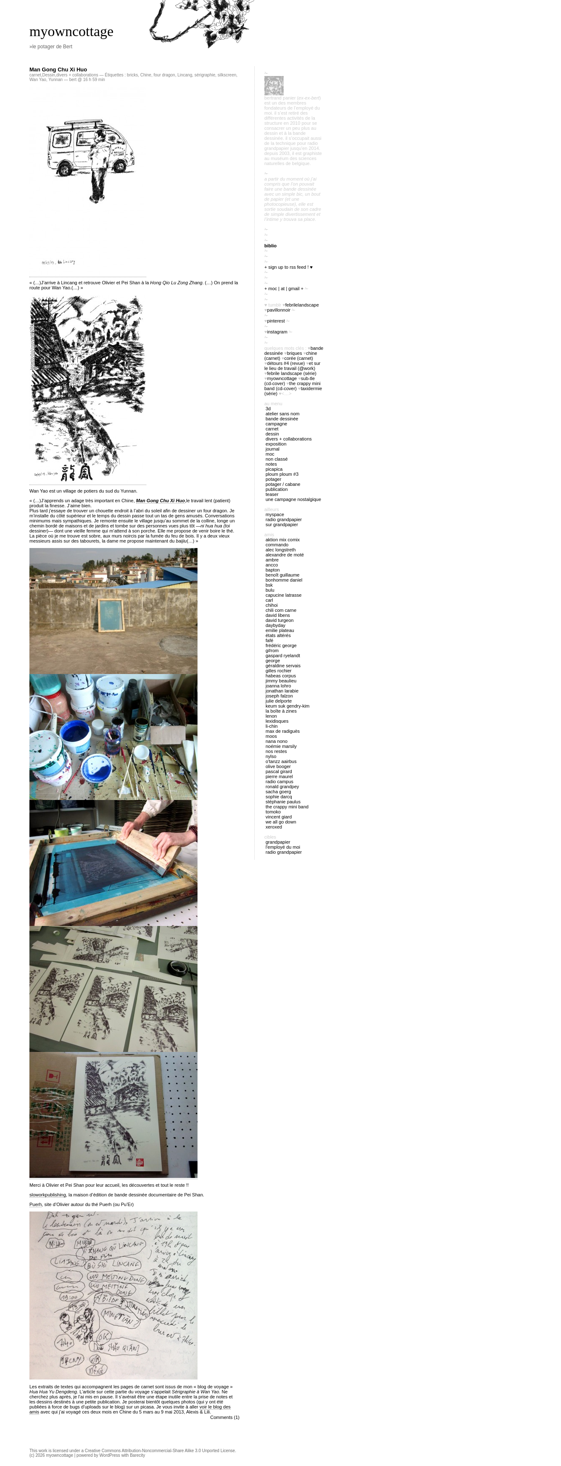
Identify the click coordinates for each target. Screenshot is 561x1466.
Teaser (272, 494)
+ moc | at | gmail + (283, 288)
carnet (35, 75)
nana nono (276, 741)
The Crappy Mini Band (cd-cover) (292, 386)
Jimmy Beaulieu (281, 680)
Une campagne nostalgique (293, 499)
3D (268, 408)
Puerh (35, 1204)
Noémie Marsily (281, 746)
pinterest (276, 320)
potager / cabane (283, 484)
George (273, 660)
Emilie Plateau (280, 630)
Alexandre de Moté (285, 554)
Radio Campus (279, 781)
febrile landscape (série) (291, 373)
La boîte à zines (281, 710)
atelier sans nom (283, 413)
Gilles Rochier (279, 670)
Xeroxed (274, 826)
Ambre (272, 559)
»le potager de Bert (50, 47)
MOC (270, 453)
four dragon (164, 75)
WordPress (110, 1455)
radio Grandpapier (284, 519)
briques (294, 353)
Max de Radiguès (283, 731)
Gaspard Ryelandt (283, 655)
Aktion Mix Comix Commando (283, 542)
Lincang (184, 75)
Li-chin (272, 726)
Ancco (272, 564)
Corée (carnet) (298, 358)
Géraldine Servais (283, 665)
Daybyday (275, 625)
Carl (269, 600)
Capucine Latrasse (284, 595)
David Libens (278, 615)
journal (272, 448)
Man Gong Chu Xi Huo (58, 69)
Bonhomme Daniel (284, 579)
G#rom (272, 650)
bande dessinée (282, 418)
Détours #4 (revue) (286, 363)
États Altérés (278, 635)
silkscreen (227, 75)
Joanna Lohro (278, 685)
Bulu (270, 590)
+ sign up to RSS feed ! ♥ (288, 267)
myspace (275, 514)
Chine (145, 75)
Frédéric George (281, 645)
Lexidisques (277, 721)
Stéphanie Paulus (283, 801)
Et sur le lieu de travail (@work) (292, 366)
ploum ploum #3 (282, 474)
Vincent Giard (279, 816)
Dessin (48, 75)
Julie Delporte (279, 700)
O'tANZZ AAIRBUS (281, 761)
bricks (132, 75)
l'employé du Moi (283, 847)
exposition (276, 443)
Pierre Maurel (279, 776)
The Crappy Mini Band (287, 806)
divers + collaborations (77, 75)
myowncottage (71, 31)
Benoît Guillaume (283, 574)
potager (273, 479)
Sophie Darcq (279, 796)
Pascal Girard (279, 771)
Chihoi (272, 605)
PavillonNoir (279, 309)
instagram (277, 331)
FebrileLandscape (302, 304)
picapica (274, 469)
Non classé (277, 459)
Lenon (271, 716)
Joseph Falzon (279, 695)
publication (277, 489)
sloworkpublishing (47, 1194)
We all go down (281, 821)
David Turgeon (280, 620)
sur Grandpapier (282, 524)
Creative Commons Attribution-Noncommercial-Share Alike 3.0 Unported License (160, 1450)
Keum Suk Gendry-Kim (288, 705)
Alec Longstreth (281, 549)
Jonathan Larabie (282, 690)
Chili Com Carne (281, 610)
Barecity (137, 1455)
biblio (270, 245)
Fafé (269, 640)
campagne (276, 423)
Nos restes (276, 751)
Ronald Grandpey (282, 786)
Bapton (273, 569)
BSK (269, 584)
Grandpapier (278, 841)
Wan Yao (37, 79)
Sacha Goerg (278, 791)
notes (271, 464)
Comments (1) (225, 1417)
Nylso (271, 756)
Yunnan (55, 79)
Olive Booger (278, 766)
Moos (271, 736)
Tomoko (273, 811)
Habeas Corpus (281, 675)
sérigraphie (205, 75)
